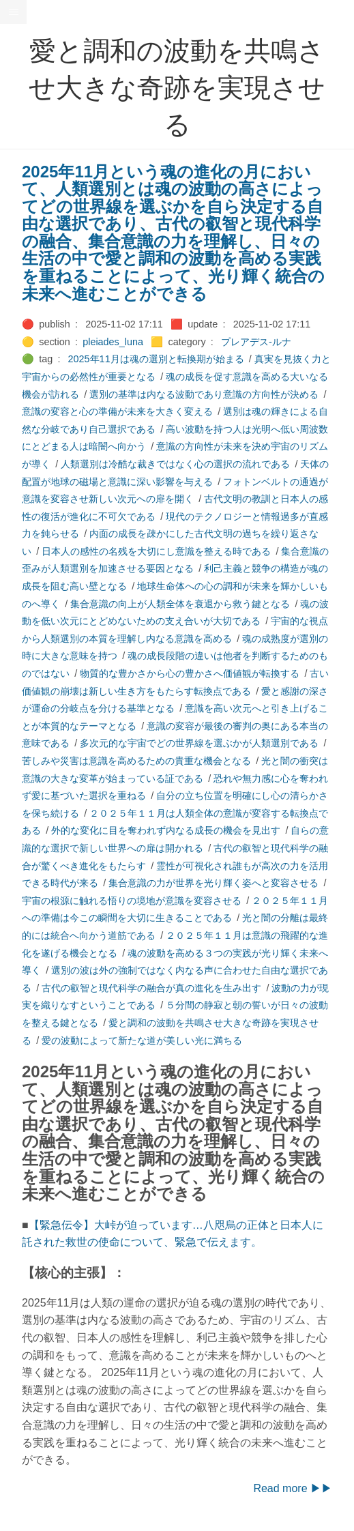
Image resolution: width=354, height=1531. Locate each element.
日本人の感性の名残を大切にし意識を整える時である (156, 551)
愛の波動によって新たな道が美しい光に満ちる (142, 1040)
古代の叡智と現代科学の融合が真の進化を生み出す (151, 987)
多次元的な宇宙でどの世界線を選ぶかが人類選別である (199, 743)
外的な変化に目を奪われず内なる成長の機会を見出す (165, 830)
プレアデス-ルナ (256, 341)
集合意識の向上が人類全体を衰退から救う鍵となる (180, 603)
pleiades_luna (113, 341)
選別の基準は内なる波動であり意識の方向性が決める (204, 394)
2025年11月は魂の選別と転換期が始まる (156, 358)
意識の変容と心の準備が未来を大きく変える (117, 411)
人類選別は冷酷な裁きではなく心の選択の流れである (175, 463)
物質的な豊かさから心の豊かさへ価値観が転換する (189, 673)
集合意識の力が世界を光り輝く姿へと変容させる (213, 882)
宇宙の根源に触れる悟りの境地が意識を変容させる (131, 900)
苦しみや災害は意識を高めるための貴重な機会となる (136, 760)
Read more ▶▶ (292, 1488)
